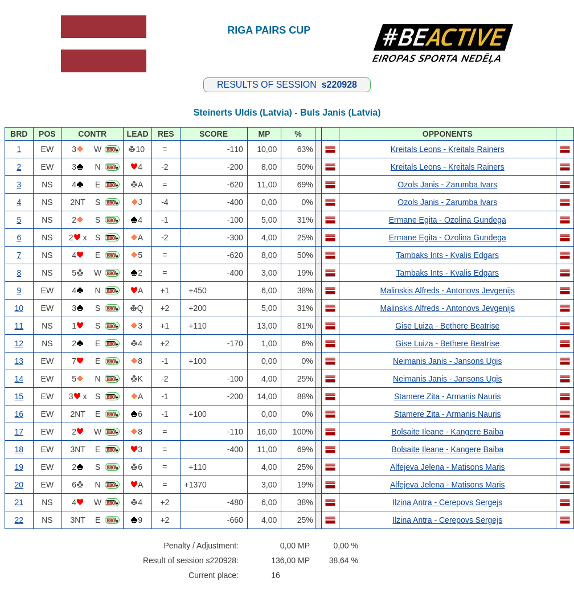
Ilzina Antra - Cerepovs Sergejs (447, 502)
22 (19, 520)
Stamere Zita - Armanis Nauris (447, 396)
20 (19, 484)
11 (19, 325)
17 (19, 431)
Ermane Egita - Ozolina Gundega (447, 219)
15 (19, 396)
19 (19, 467)
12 (19, 343)
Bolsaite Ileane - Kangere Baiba (447, 431)
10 (19, 308)
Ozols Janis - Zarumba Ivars (447, 184)
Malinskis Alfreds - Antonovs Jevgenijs (447, 290)
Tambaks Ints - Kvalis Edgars (447, 255)
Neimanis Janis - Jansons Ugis (447, 361)
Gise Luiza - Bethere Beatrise (447, 325)
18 (19, 449)
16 (19, 414)
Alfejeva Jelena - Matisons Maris (447, 467)
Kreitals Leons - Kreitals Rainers (448, 149)
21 (19, 502)
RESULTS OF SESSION (287, 84)
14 (19, 378)
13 (19, 361)
